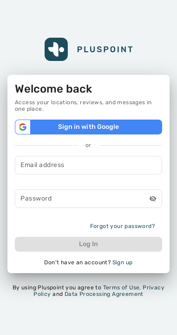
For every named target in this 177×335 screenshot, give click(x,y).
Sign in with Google (88, 127)
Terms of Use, (122, 287)
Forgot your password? (122, 226)
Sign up (122, 262)
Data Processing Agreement (104, 294)
